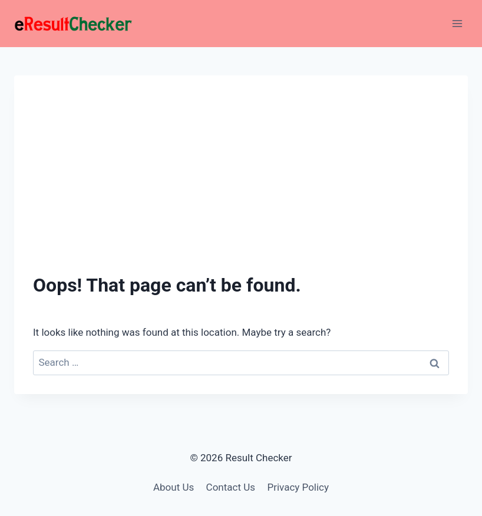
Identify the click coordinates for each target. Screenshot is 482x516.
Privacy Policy (298, 487)
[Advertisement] (241, 182)
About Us (173, 487)
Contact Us (230, 487)
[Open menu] (457, 23)
